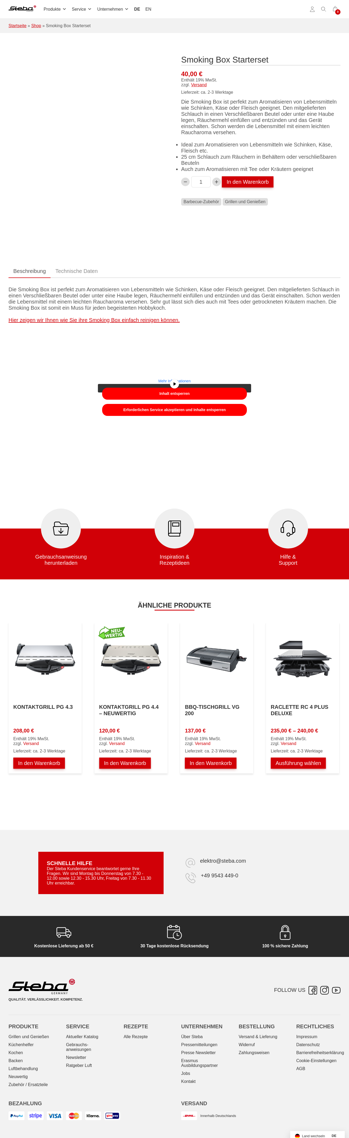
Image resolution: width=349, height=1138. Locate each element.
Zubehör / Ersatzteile (28, 1084)
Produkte (55, 9)
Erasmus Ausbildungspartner (199, 1063)
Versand (199, 85)
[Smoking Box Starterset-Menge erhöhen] (216, 182)
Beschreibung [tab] (29, 271)
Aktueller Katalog (82, 1036)
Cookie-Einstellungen (316, 1060)
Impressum (306, 1036)
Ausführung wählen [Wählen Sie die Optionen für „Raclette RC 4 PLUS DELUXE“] (298, 763)
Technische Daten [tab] (76, 271)
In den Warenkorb (248, 182)
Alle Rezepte (136, 1036)
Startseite (18, 25)
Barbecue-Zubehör (201, 201)
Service (82, 9)
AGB (300, 1068)
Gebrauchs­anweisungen (78, 1047)
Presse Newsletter (198, 1052)
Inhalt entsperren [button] (174, 393)
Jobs (185, 1073)
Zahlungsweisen (254, 1052)
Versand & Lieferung (258, 1036)
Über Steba (192, 1036)
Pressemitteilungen (199, 1044)
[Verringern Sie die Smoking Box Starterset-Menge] (185, 182)
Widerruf (247, 1044)
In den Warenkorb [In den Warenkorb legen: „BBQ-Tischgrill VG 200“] (211, 763)
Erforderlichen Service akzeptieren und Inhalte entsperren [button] (174, 410)
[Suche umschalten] (323, 9)
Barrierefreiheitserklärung (320, 1052)
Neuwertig (18, 1076)
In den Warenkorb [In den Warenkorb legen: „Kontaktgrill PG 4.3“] (39, 763)
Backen (16, 1060)
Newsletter (76, 1057)
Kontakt (188, 1081)
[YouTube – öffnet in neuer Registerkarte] (336, 990)
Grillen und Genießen (245, 201)
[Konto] (312, 9)
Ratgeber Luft (79, 1065)
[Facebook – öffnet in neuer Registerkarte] (313, 990)
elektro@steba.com (223, 861)
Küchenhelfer (21, 1044)
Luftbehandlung (23, 1068)
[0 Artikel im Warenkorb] (335, 9)
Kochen (16, 1052)
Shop (36, 25)
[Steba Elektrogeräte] (22, 9)
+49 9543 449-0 (219, 875)
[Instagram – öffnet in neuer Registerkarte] (324, 990)
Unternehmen (113, 9)
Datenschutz (308, 1044)
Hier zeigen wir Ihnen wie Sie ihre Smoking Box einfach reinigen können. (94, 320)
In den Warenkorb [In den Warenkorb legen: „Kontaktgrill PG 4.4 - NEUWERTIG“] (125, 763)
